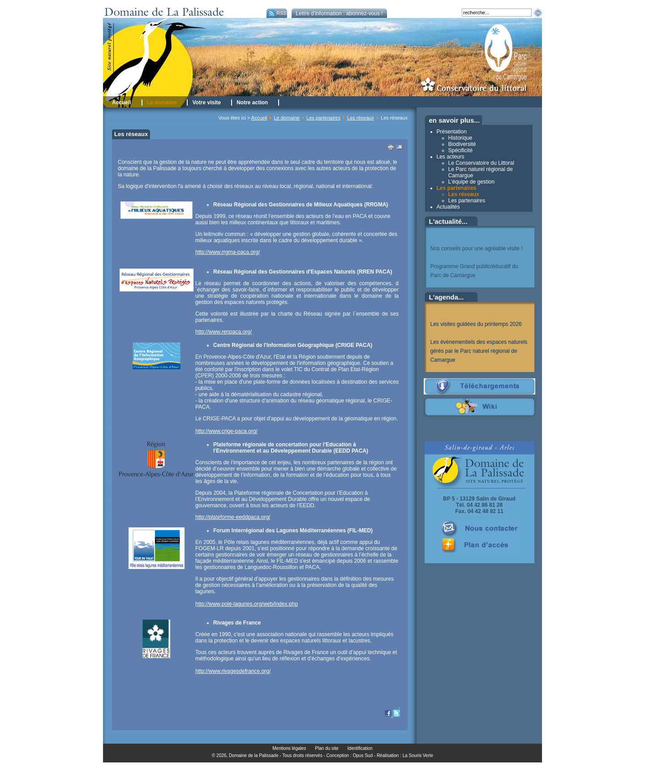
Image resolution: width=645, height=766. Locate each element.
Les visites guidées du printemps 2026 (476, 324)
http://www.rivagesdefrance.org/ (233, 671)
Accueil (259, 117)
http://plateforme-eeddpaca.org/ (232, 517)
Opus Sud (363, 755)
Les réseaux (360, 117)
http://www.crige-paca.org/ (226, 431)
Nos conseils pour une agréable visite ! (476, 248)
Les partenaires (323, 117)
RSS (277, 13)
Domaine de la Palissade (254, 755)
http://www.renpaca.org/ (223, 332)
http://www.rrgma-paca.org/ (227, 252)
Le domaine (287, 117)
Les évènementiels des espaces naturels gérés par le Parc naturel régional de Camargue (479, 351)
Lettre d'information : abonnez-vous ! (339, 13)
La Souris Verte (418, 755)
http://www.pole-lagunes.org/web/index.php (246, 604)
